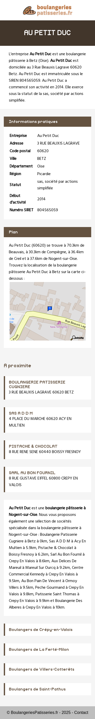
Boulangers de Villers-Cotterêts (41, 669)
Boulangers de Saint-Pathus (37, 689)
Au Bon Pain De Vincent (41, 581)
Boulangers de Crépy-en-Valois (40, 630)
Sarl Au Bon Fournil (66, 554)
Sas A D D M (59, 541)
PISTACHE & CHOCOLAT (33, 446)
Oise (43, 61)
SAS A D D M (21, 413)
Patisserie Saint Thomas (55, 594)
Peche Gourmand (50, 587)
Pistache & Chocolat (55, 548)
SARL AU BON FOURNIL (32, 473)
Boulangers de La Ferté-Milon (39, 649)
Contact (81, 712)
